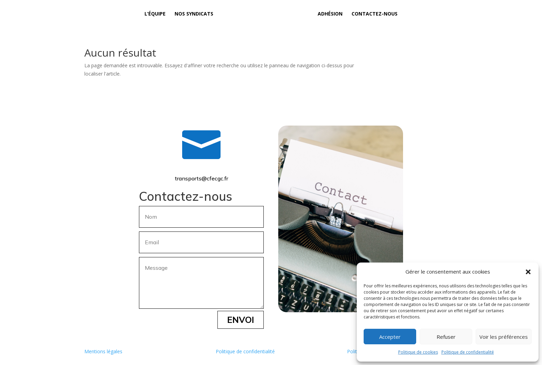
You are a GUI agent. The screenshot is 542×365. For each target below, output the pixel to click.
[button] (528, 271)
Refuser (446, 336)
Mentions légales (103, 351)
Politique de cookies (418, 352)
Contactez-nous (375, 14)
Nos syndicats (194, 14)
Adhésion (330, 14)
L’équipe (155, 14)
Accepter (390, 336)
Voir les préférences (503, 336)
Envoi (240, 319)
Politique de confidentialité (467, 352)
